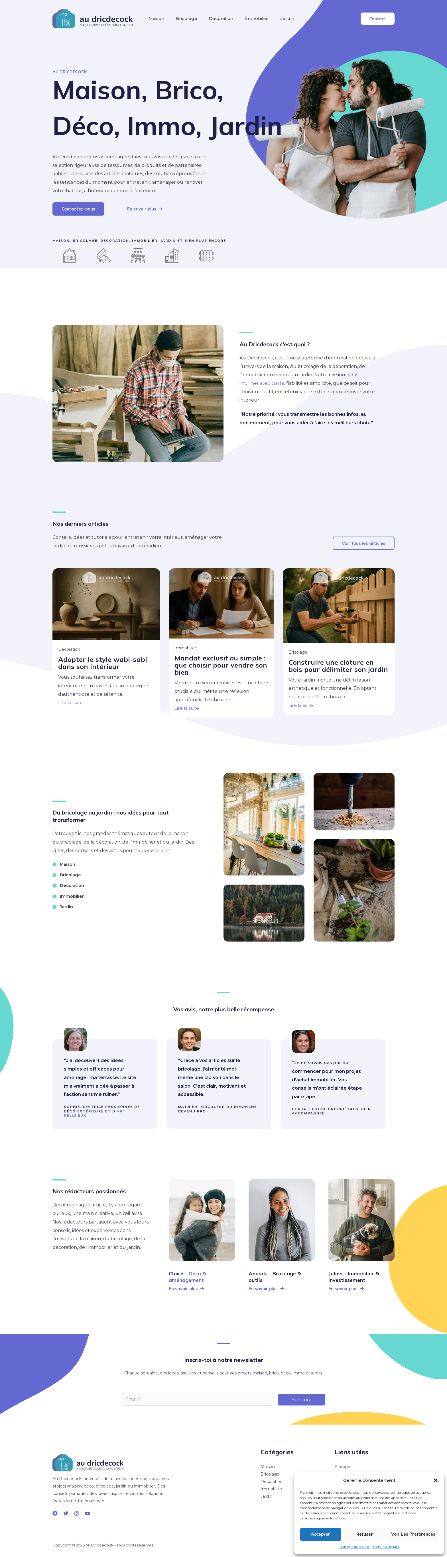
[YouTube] (87, 1511)
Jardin (313, 20)
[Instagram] (76, 1511)
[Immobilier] (68, 895)
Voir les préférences (413, 1534)
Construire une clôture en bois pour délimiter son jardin (338, 664)
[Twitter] (65, 1511)
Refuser (364, 1534)
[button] (435, 1480)
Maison (159, 20)
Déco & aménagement (187, 1275)
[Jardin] (63, 907)
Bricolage (195, 20)
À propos (343, 1465)
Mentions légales (386, 1546)
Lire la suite (71, 701)
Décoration (235, 20)
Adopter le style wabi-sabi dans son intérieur (102, 662)
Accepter (320, 1534)
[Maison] (64, 861)
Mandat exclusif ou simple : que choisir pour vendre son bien (220, 664)
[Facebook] (55, 1511)
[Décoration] (69, 884)
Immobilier (277, 20)
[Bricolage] (67, 873)
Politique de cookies (354, 1546)
